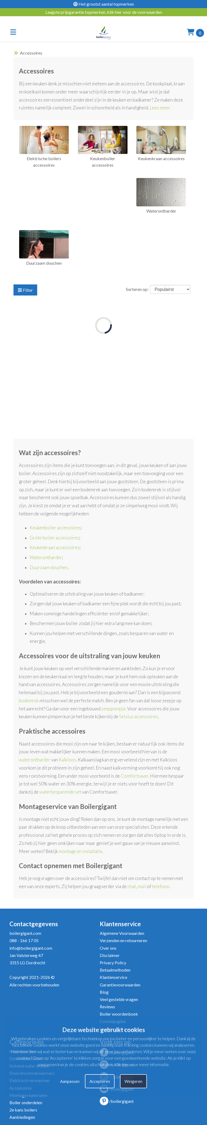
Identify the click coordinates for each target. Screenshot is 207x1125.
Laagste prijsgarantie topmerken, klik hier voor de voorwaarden (103, 12)
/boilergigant (117, 1101)
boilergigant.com (25, 933)
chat (131, 886)
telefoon (160, 886)
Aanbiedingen (22, 1117)
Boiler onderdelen (25, 1102)
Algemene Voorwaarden (122, 933)
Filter (25, 290)
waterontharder (34, 760)
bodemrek (29, 700)
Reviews (107, 1006)
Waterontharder (46, 557)
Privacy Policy (113, 962)
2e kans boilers (23, 1109)
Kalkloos (67, 760)
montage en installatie (80, 851)
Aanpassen (70, 1081)
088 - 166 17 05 (24, 940)
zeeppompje (113, 708)
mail (142, 886)
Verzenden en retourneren (123, 940)
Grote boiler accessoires (54, 537)
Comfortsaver (135, 776)
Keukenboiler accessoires (55, 527)
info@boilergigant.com (30, 948)
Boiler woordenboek (119, 1013)
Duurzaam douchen (49, 567)
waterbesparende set (60, 792)
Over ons (108, 948)
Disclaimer (110, 955)
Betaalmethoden (115, 969)
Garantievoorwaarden (120, 984)
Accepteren (99, 1081)
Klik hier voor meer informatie (141, 1064)
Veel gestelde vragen (119, 999)
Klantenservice (113, 977)
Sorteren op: (137, 289)
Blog (104, 992)
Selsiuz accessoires (138, 716)
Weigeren (133, 1081)
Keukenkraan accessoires (55, 547)
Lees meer (160, 107)
